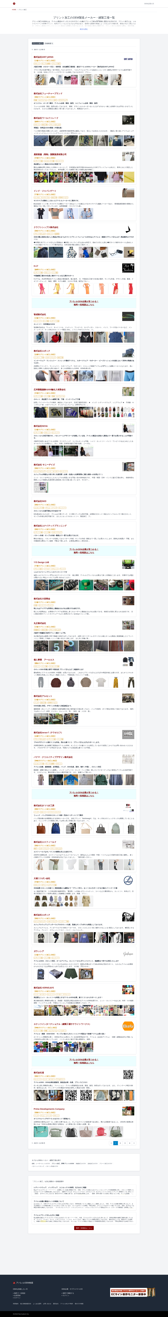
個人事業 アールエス (44, 659)
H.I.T (36, 266)
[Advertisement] (84, 1254)
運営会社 (56, 1304)
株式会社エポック (42, 350)
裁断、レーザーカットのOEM (41, 1163)
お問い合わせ (47, 1304)
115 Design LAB (41, 562)
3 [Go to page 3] (124, 1143)
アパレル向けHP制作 (66, 1304)
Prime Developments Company (49, 1109)
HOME (14, 10)
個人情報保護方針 (25, 1304)
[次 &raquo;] (134, 1143)
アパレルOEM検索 (23, 1282)
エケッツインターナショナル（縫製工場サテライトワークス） (62, 1024)
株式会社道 (39, 1072)
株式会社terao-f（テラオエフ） (48, 732)
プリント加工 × (37, 43)
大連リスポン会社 (42, 878)
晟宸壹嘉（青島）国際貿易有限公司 (50, 154)
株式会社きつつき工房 (44, 805)
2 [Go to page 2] (120, 1143)
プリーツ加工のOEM (105, 1163)
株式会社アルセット (43, 696)
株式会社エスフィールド (45, 842)
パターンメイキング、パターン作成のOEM (45, 1166)
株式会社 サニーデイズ (44, 464)
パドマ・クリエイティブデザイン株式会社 (53, 757)
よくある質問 (37, 1304)
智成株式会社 (40, 314)
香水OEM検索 (79, 1304)
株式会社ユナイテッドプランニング (50, 525)
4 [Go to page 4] (129, 1143)
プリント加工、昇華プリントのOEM (63, 1163)
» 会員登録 (17, 1295)
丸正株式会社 (40, 623)
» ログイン (17, 1298)
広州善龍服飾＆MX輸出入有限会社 (50, 389)
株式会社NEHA (41, 426)
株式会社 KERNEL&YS (44, 987)
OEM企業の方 (149, 4)
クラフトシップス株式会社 (46, 227)
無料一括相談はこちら (84, 1228)
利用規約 (15, 1304)
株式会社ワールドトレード (46, 118)
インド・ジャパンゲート (45, 190)
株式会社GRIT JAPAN (43, 57)
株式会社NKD (40, 501)
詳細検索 (49, 43)
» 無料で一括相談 (19, 1293)
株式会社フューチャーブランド (48, 93)
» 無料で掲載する (68, 1293)
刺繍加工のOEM (81, 1163)
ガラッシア (39, 951)
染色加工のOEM (92, 1163)
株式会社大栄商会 (42, 598)
